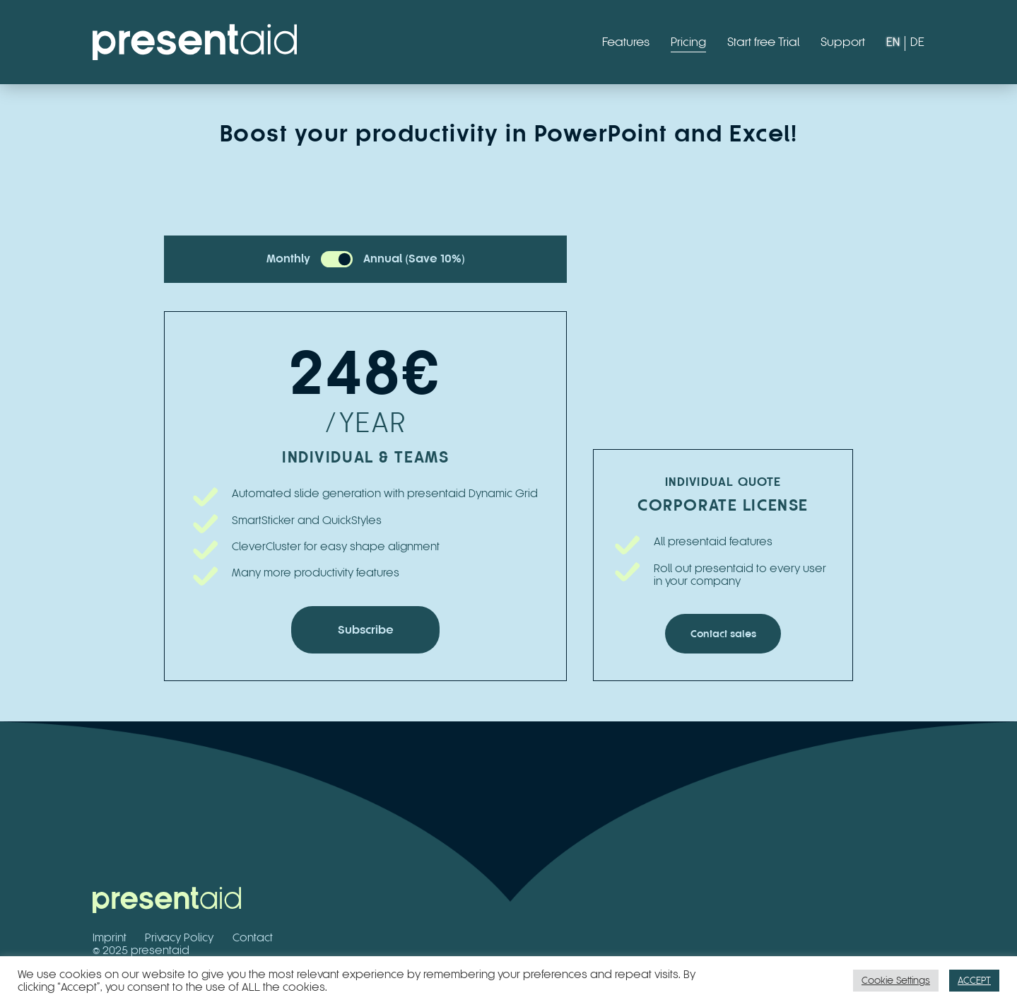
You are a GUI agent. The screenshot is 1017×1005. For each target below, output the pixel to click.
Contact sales (723, 633)
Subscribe (366, 630)
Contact (253, 937)
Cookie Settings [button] (896, 980)
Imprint (110, 937)
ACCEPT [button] (974, 980)
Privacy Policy (179, 937)
